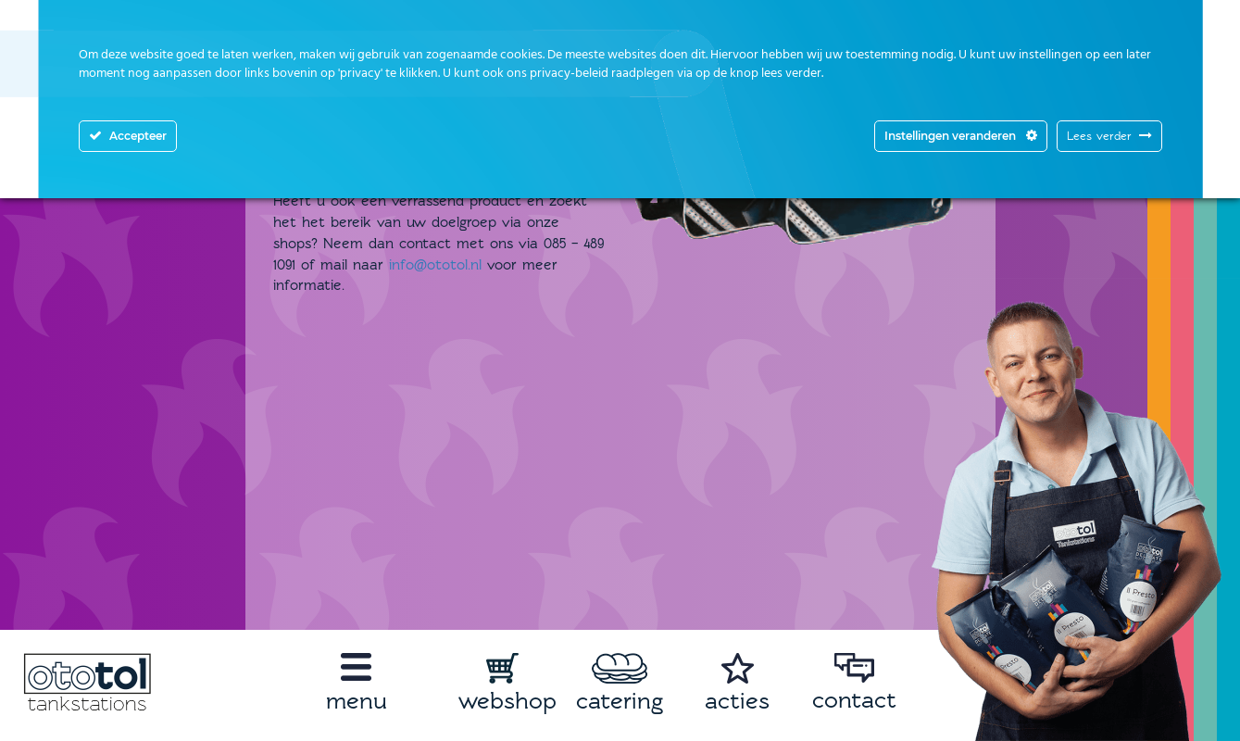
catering (619, 700)
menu (356, 700)
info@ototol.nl (435, 265)
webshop (507, 700)
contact (854, 699)
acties (737, 700)
